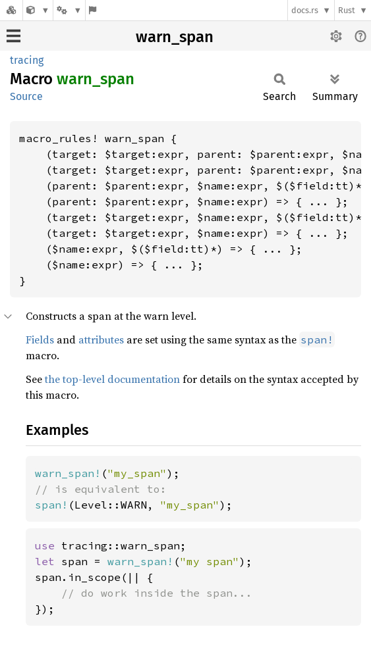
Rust (346, 10)
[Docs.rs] (11, 10)
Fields (40, 339)
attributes (101, 339)
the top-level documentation (112, 379)
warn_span (175, 37)
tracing (26, 60)
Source (26, 96)
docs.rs (304, 10)
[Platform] (69, 10)
